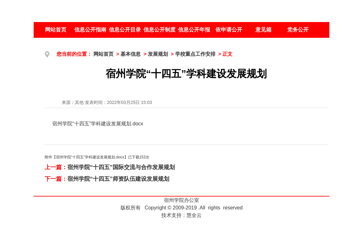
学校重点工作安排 (195, 54)
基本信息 (130, 54)
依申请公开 (228, 30)
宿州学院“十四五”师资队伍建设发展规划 (118, 179)
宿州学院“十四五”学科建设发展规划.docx (97, 123)
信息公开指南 (90, 30)
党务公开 (298, 30)
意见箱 (263, 30)
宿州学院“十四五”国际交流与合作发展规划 (121, 167)
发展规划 (158, 54)
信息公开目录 (125, 30)
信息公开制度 (159, 30)
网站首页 (55, 30)
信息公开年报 (194, 30)
